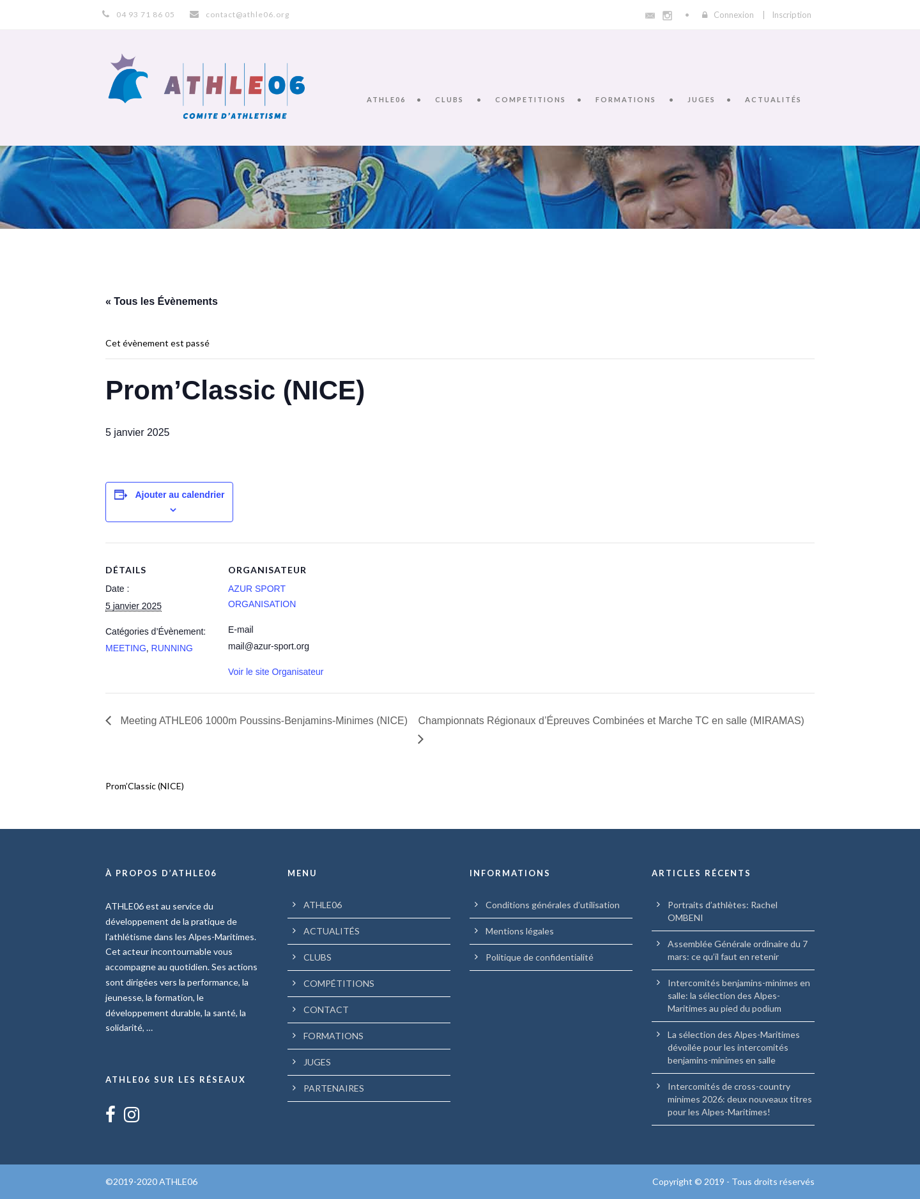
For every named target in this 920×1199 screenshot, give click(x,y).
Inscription (791, 15)
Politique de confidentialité (540, 957)
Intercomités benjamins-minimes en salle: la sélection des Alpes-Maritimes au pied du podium (739, 995)
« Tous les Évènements (161, 301)
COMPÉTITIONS (338, 983)
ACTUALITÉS (773, 99)
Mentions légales (520, 930)
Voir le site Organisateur (275, 672)
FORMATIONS (625, 99)
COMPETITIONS (530, 99)
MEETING (125, 648)
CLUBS (449, 99)
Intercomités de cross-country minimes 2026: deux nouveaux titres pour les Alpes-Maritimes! (740, 1099)
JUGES (701, 99)
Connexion (734, 15)
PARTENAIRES (333, 1088)
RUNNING (172, 648)
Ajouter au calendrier (179, 495)
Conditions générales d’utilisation (553, 904)
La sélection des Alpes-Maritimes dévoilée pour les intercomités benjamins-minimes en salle (734, 1047)
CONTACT (326, 1009)
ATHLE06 (386, 99)
